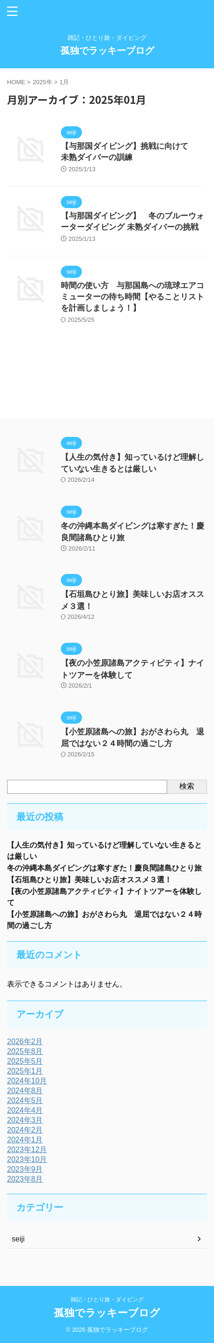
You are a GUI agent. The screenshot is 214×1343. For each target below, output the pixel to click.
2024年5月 (25, 1100)
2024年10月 (27, 1081)
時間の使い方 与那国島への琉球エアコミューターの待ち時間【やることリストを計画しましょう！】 (132, 296)
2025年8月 (25, 1051)
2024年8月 (25, 1091)
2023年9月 (25, 1169)
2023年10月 (27, 1159)
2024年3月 (25, 1120)
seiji (18, 1239)
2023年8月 (25, 1179)
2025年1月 (25, 1071)
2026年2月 (25, 1041)
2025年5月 (25, 1061)
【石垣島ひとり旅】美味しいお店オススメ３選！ (97, 880)
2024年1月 (25, 1140)
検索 (186, 786)
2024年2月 (25, 1130)
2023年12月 (27, 1150)
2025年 (42, 82)
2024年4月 (25, 1110)
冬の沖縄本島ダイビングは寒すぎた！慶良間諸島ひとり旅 (104, 868)
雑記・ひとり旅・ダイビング (107, 1299)
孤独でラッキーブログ (107, 50)
